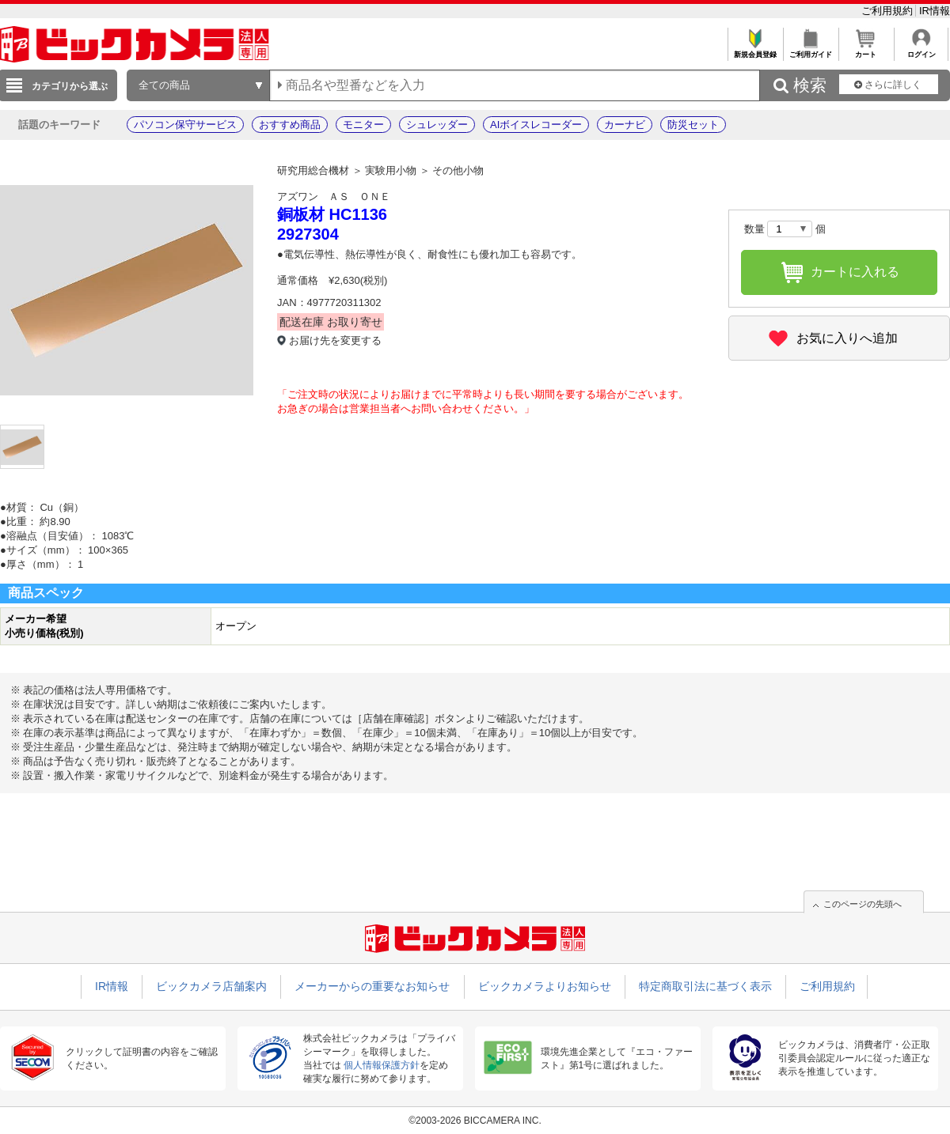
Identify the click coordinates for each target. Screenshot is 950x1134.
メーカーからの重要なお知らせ (372, 986)
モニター (363, 124)
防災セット (693, 124)
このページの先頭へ (862, 904)
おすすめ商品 (290, 124)
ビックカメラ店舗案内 (211, 986)
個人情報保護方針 (382, 1065)
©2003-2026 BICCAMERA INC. (475, 1120)
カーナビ (624, 124)
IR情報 (934, 11)
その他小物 (458, 170)
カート (865, 50)
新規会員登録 (755, 50)
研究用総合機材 (313, 170)
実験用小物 (390, 170)
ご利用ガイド (810, 50)
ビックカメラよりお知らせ (544, 986)
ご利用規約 (888, 11)
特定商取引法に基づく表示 (705, 986)
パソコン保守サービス (185, 124)
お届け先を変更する (335, 340)
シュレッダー (437, 124)
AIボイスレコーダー (536, 124)
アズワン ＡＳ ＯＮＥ (333, 196)
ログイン (921, 50)
